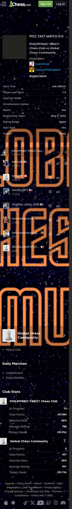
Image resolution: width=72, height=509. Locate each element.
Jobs (59, 483)
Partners (57, 491)
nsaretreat (39, 64)
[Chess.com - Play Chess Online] (21, 4)
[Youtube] (40, 503)
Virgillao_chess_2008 (25, 204)
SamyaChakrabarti (44, 69)
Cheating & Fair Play (38, 491)
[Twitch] (48, 502)
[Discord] (63, 502)
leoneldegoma (21, 218)
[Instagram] (55, 502)
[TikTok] (25, 502)
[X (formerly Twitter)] (32, 502)
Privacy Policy (52, 487)
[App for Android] (13, 502)
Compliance (21, 495)
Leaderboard (14, 373)
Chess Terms (24, 483)
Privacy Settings (14, 491)
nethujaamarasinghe (26, 232)
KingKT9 (17, 176)
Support (9, 483)
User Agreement (32, 487)
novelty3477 (20, 190)
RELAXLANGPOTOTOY (26, 246)
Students (49, 483)
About (37, 483)
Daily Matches (15, 378)
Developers (13, 487)
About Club (13, 349)
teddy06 (17, 161)
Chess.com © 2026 (41, 495)
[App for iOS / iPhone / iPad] (6, 502)
